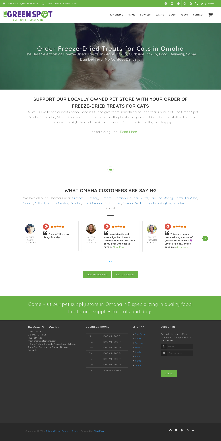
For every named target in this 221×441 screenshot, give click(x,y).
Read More (128, 132)
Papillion (156, 198)
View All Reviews (97, 274)
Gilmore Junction (113, 198)
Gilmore (78, 198)
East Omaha (92, 203)
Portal (179, 198)
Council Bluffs (137, 198)
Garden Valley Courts (139, 203)
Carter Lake (112, 203)
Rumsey (91, 198)
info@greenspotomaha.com (42, 340)
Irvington (164, 203)
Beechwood (181, 203)
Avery (168, 198)
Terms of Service (70, 431)
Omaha (75, 203)
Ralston (27, 203)
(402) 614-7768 (35, 337)
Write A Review (125, 274)
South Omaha (57, 203)
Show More (118, 247)
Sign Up (169, 373)
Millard (40, 203)
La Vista (191, 198)
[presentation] (177, 361)
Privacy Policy (53, 431)
